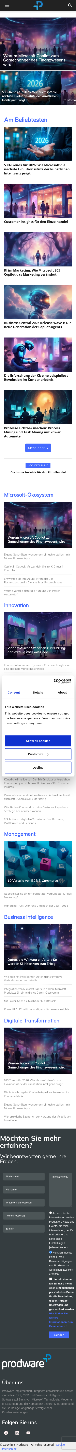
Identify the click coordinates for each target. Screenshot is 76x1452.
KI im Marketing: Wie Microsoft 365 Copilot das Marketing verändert (32, 272)
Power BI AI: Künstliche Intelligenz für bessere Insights (36, 1009)
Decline (38, 767)
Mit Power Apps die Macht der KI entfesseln (30, 1001)
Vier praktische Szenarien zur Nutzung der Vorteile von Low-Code (36, 650)
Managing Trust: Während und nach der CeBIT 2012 (36, 905)
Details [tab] (38, 692)
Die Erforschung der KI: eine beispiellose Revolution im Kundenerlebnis (36, 377)
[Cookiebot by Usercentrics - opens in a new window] (54, 681)
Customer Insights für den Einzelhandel (36, 221)
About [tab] (62, 692)
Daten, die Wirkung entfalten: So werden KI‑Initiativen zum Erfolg (32, 962)
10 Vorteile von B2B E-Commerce (32, 881)
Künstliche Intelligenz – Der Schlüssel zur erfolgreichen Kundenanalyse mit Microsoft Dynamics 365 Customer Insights (37, 783)
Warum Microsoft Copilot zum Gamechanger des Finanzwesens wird (36, 539)
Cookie (60, 1444)
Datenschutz (9, 1449)
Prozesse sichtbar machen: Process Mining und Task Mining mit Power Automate (32, 432)
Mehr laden (38, 448)
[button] (70, 5)
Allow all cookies (38, 740)
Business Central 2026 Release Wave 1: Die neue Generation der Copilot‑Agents (37, 325)
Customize (38, 754)
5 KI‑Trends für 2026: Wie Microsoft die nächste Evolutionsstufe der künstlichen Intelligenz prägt (37, 169)
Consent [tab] (13, 692)
